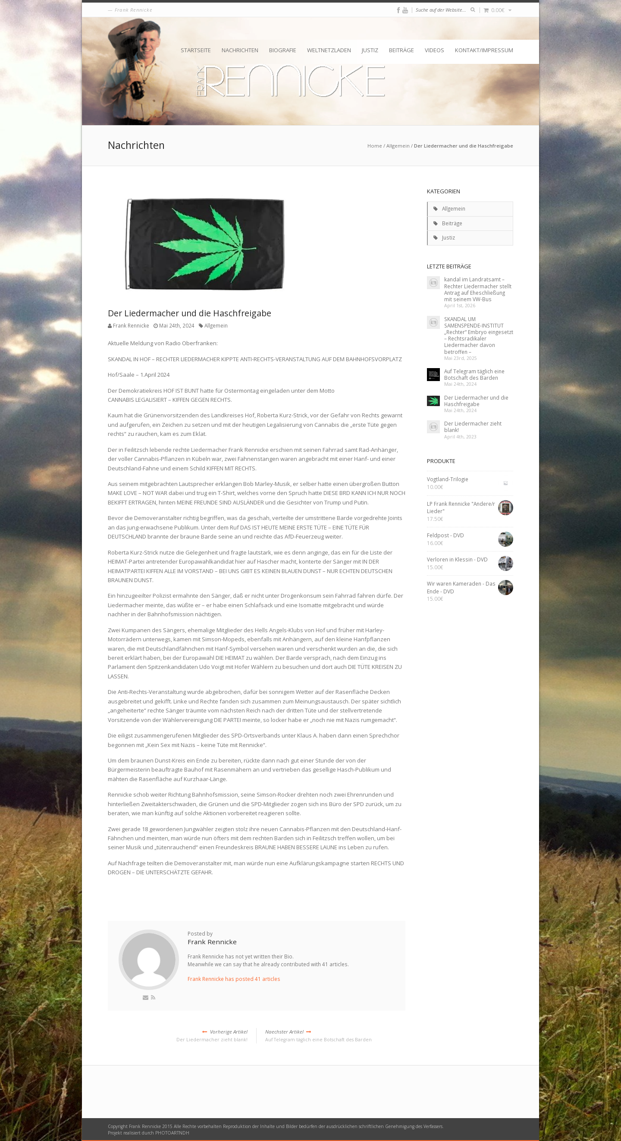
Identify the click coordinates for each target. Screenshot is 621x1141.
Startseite (196, 50)
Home (374, 145)
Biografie (282, 50)
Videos (434, 50)
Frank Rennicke (131, 325)
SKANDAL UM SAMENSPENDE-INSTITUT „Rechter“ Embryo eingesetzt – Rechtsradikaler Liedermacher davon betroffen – (478, 335)
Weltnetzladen (329, 50)
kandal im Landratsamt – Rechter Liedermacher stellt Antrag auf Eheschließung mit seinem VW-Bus (477, 289)
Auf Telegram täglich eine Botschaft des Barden (335, 1035)
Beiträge (401, 50)
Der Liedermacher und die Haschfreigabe (476, 400)
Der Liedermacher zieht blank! (178, 1035)
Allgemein (398, 145)
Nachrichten (240, 50)
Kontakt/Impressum (484, 50)
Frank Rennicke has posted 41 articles (234, 978)
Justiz (370, 50)
